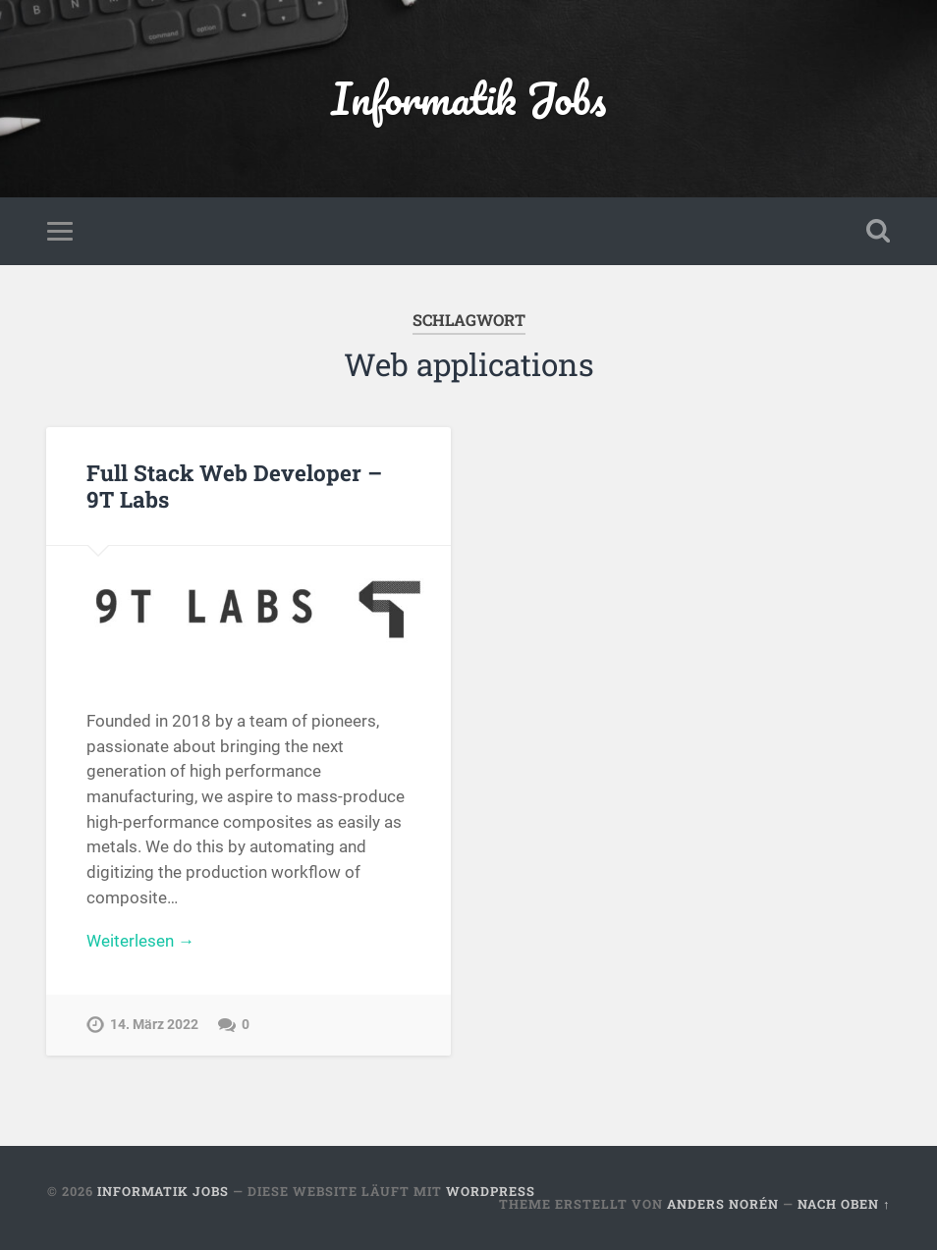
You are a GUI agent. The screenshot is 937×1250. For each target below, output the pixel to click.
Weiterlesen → (140, 941)
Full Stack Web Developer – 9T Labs (234, 486)
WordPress (490, 1191)
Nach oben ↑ (844, 1204)
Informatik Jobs (468, 98)
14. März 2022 (154, 1024)
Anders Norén (723, 1204)
